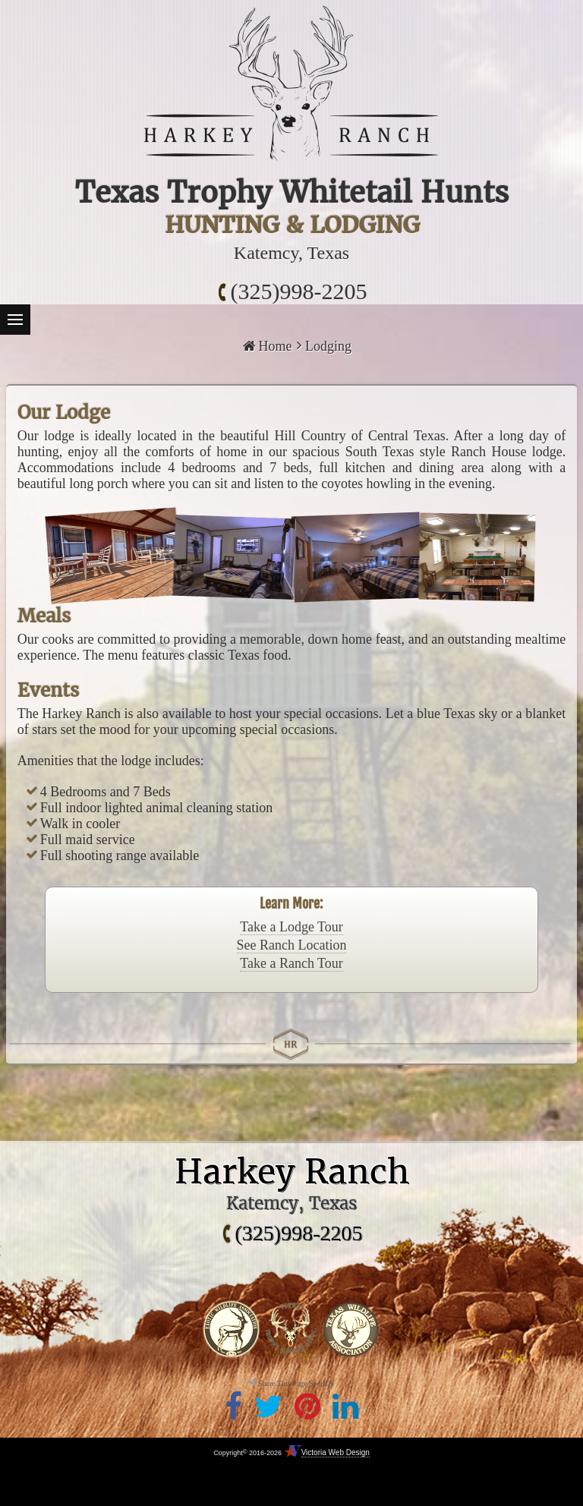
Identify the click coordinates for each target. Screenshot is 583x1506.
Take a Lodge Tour (291, 926)
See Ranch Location (292, 945)
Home (267, 346)
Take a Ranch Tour (291, 963)
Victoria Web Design (335, 1452)
